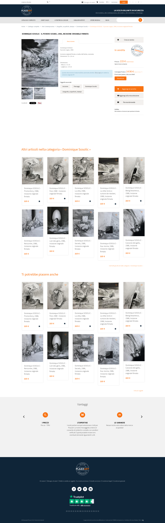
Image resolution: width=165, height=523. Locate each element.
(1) (73, 511)
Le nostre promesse (83, 481)
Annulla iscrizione (95, 481)
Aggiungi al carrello (126, 89)
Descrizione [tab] (71, 41)
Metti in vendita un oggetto (67, 481)
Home (23, 26)
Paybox (136, 520)
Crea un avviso (125, 40)
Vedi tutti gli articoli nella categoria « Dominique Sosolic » (126, 266)
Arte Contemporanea (48, 26)
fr (130, 2)
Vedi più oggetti (138, 391)
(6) (77, 511)
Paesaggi (77, 86)
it (138, 2)
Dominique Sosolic (82, 26)
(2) (87, 511)
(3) (66, 511)
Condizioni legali (107, 481)
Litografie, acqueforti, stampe (65, 26)
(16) (80, 511)
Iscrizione (114, 2)
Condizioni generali (119, 481)
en (133, 2)
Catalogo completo (34, 26)
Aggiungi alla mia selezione (128, 96)
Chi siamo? (43, 481)
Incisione (65, 86)
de (136, 2)
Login (123, 2)
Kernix (141, 520)
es (141, 2)
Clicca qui (98, 73)
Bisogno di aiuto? (53, 481)
